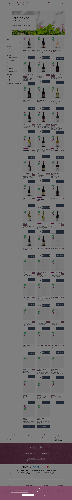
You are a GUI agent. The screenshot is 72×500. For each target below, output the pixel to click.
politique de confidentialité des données (19, 492)
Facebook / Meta (24, 490)
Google (17, 490)
